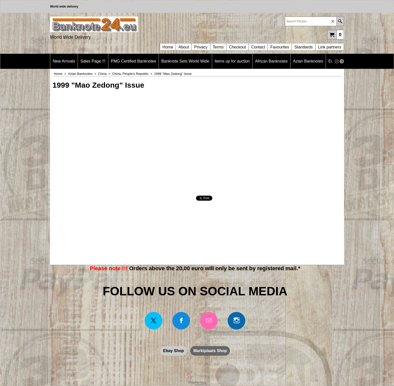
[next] (341, 61)
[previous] (336, 61)
